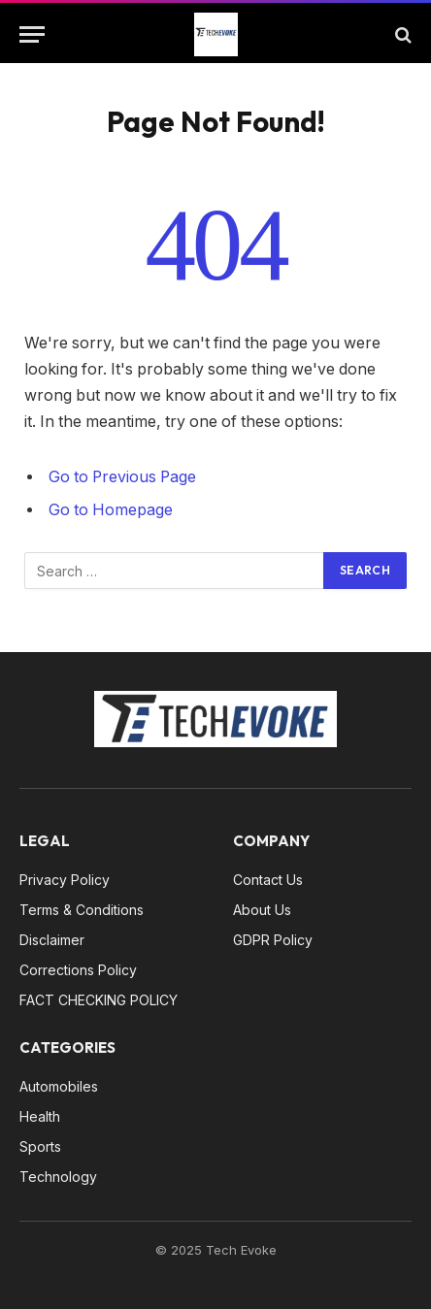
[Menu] (32, 34)
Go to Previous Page (122, 477)
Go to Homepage (111, 510)
